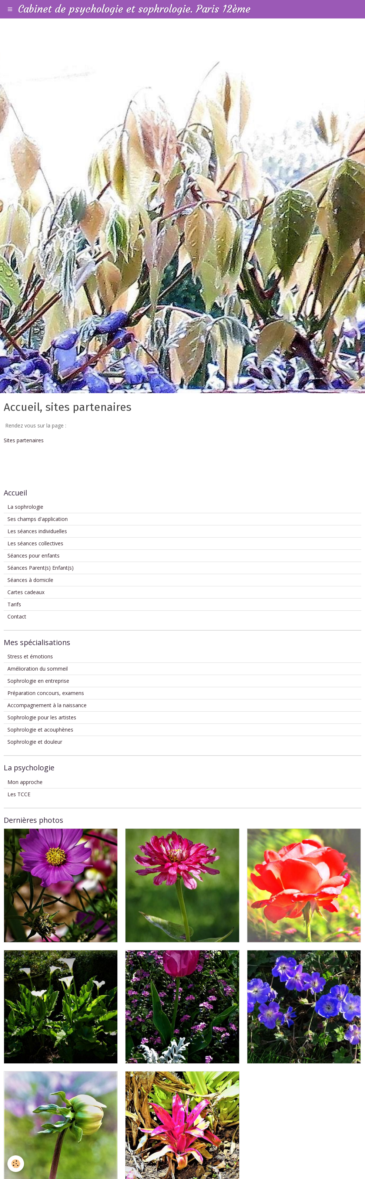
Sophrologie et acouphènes (40, 729)
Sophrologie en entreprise (38, 680)
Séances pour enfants (33, 555)
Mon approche (25, 782)
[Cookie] (15, 1163)
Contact (16, 616)
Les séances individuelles (37, 531)
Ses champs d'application (37, 518)
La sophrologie (25, 506)
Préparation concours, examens (45, 692)
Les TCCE (18, 794)
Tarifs (14, 604)
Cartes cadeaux (25, 592)
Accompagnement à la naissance (47, 705)
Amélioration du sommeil (37, 668)
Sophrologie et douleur (34, 741)
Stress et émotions (30, 656)
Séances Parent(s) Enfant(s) (40, 567)
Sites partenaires (24, 440)
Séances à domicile (30, 579)
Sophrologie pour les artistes (41, 717)
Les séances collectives (35, 543)
